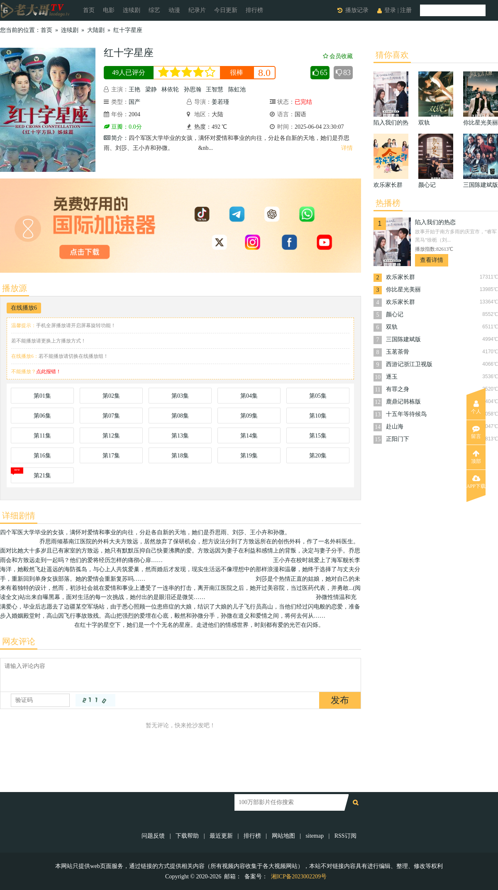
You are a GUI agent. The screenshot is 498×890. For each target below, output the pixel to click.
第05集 (318, 396)
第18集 (180, 455)
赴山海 (394, 426)
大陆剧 (96, 30)
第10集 (318, 416)
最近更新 (221, 836)
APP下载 (476, 482)
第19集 (249, 455)
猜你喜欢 (392, 54)
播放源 (14, 288)
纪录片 (197, 10)
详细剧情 (18, 515)
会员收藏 (338, 56)
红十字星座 (127, 30)
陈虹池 (237, 89)
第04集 (249, 396)
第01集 (42, 396)
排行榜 (254, 10)
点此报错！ (48, 371)
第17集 (111, 455)
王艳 (134, 89)
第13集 (180, 436)
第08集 (180, 416)
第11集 (42, 436)
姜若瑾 (220, 102)
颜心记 (394, 314)
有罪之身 (397, 389)
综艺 (154, 10)
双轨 (392, 327)
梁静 (151, 89)
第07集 (111, 416)
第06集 (42, 416)
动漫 (174, 10)
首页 (89, 10)
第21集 (42, 475)
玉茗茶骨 (397, 352)
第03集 (180, 396)
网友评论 (18, 641)
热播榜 (388, 203)
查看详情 (431, 260)
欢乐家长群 (400, 277)
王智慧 (214, 89)
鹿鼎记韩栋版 (403, 402)
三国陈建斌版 (403, 339)
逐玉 (392, 377)
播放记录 (357, 10)
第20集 (318, 455)
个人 (476, 407)
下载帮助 (187, 836)
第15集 (318, 436)
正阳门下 (397, 439)
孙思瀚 (192, 89)
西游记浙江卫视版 (409, 364)
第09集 (249, 416)
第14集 (249, 436)
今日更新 (225, 10)
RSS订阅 (345, 836)
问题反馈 (154, 836)
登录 (390, 10)
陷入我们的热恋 (435, 222)
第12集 (111, 436)
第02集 (111, 396)
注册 (406, 10)
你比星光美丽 (403, 289)
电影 (109, 10)
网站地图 (283, 836)
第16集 (42, 455)
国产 (134, 102)
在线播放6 (24, 308)
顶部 (476, 457)
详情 (347, 148)
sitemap (314, 836)
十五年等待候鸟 (406, 414)
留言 (476, 432)
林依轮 (170, 89)
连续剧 (131, 10)
